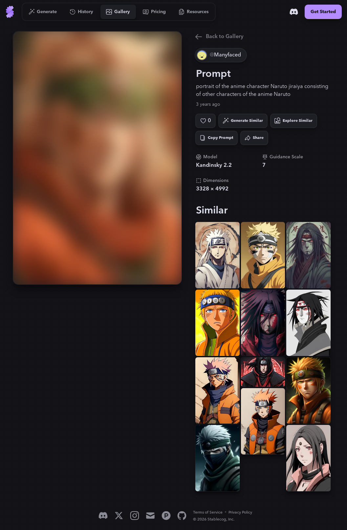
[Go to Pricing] (154, 11)
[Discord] (293, 12)
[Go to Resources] (193, 11)
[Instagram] (134, 515)
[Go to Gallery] (118, 11)
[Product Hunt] (166, 515)
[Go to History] (81, 11)
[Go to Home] (10, 12)
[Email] (150, 515)
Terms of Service (208, 512)
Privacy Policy (240, 512)
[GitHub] (182, 515)
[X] (119, 515)
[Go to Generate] (42, 11)
